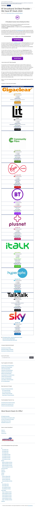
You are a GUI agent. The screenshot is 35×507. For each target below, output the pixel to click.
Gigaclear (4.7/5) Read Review (6, 367)
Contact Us (3, 431)
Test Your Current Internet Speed (7, 405)
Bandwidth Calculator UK (5, 422)
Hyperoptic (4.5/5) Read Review (7, 370)
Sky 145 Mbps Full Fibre (6, 487)
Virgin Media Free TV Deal (6, 420)
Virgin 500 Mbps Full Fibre (7, 496)
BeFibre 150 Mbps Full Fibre (7, 462)
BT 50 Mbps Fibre (5, 451)
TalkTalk (2, 473)
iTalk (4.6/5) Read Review (5, 368)
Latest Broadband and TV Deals (16, 337)
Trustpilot (18, 100)
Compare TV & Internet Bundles (7, 388)
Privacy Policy (3, 433)
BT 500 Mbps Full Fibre (6, 457)
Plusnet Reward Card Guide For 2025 (8, 417)
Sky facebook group (19, 30)
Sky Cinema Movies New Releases (9, 338)
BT (1, 448)
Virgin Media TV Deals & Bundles (8, 395)
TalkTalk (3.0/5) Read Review (6, 376)
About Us (3, 430)
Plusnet (2, 474)
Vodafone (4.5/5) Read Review (6, 371)
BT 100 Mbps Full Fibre (6, 454)
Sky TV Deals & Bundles (6, 391)
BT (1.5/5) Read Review (5, 381)
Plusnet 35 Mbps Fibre (6, 477)
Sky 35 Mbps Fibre (5, 484)
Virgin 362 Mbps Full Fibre (7, 495)
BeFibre (2, 460)
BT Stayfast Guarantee (5, 416)
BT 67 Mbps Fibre (5, 452)
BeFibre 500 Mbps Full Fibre (7, 463)
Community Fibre (4, 468)
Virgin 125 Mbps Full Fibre (7, 491)
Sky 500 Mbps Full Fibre (6, 488)
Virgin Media (3, 490)
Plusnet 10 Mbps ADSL (6, 476)
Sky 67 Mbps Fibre (5, 485)
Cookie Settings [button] (4, 5)
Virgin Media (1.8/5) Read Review (7, 379)
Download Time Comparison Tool (7, 404)
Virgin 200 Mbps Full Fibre (7, 493)
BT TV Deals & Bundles (6, 390)
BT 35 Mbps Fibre (5, 449)
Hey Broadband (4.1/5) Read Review (7, 374)
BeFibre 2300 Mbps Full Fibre (7, 466)
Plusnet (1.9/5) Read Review (6, 378)
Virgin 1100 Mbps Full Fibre (7, 499)
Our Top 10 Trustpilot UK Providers (7, 419)
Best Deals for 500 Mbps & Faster (7, 351)
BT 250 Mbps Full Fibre (6, 455)
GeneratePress (30, 505)
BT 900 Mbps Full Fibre (6, 459)
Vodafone (3, 501)
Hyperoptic (3, 471)
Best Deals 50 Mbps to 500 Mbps (7, 349)
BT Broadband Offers (6, 337)
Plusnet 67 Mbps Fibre (6, 479)
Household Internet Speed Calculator (8, 402)
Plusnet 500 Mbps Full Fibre (7, 480)
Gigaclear (3, 470)
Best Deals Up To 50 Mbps (6, 347)
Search (31, 357)
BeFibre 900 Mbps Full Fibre (7, 465)
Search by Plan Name (5, 355)
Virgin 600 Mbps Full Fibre (7, 498)
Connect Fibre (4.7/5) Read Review (7, 365)
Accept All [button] (9, 5)
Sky (2, 482)
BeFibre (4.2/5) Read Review (6, 373)
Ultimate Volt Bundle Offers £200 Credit (10, 340)
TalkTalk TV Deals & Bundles (7, 393)
